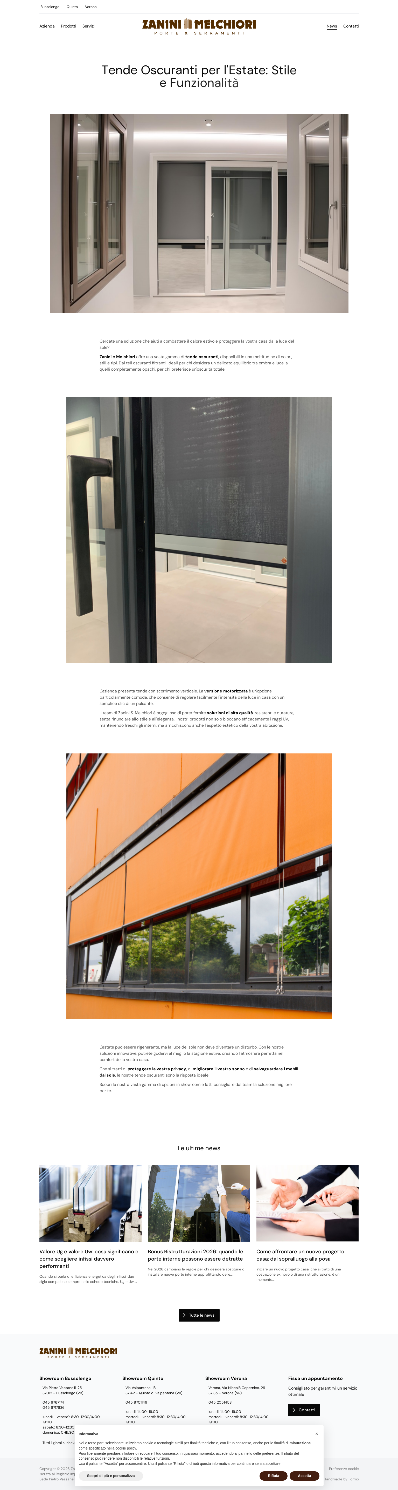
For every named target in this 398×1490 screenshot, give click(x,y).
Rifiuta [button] (273, 1476)
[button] (317, 1434)
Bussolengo (49, 6)
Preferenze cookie (344, 1468)
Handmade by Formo (341, 1479)
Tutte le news (201, 1315)
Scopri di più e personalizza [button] (111, 1476)
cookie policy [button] (125, 1448)
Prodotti (68, 26)
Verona (91, 6)
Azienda (47, 26)
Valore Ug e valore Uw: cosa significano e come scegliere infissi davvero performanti (88, 1258)
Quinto (72, 6)
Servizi (88, 26)
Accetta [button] (304, 1476)
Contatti (351, 26)
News (332, 26)
